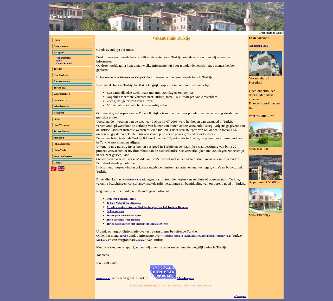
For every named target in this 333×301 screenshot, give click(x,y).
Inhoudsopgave (62, 143)
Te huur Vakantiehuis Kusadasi (124, 203)
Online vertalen (115, 211)
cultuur (220, 235)
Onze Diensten (130, 179)
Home (57, 40)
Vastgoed (59, 52)
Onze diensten (61, 46)
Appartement (63, 57)
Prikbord (59, 137)
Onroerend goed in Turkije (121, 198)
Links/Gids (60, 150)
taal (228, 235)
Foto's (57, 118)
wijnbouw (101, 240)
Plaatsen (195, 235)
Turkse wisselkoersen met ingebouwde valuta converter (137, 223)
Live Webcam (61, 125)
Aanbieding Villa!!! (259, 45)
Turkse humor (61, 131)
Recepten (59, 112)
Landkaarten (61, 100)
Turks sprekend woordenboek (123, 219)
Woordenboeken (63, 156)
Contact (58, 162)
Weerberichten (62, 93)
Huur (59, 60)
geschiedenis (209, 235)
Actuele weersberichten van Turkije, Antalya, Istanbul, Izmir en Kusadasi (147, 207)
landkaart (141, 240)
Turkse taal (60, 87)
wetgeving (167, 235)
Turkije (58, 68)
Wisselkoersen (61, 106)
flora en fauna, (182, 235)
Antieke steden (62, 81)
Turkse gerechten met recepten (124, 215)
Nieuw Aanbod (64, 63)
